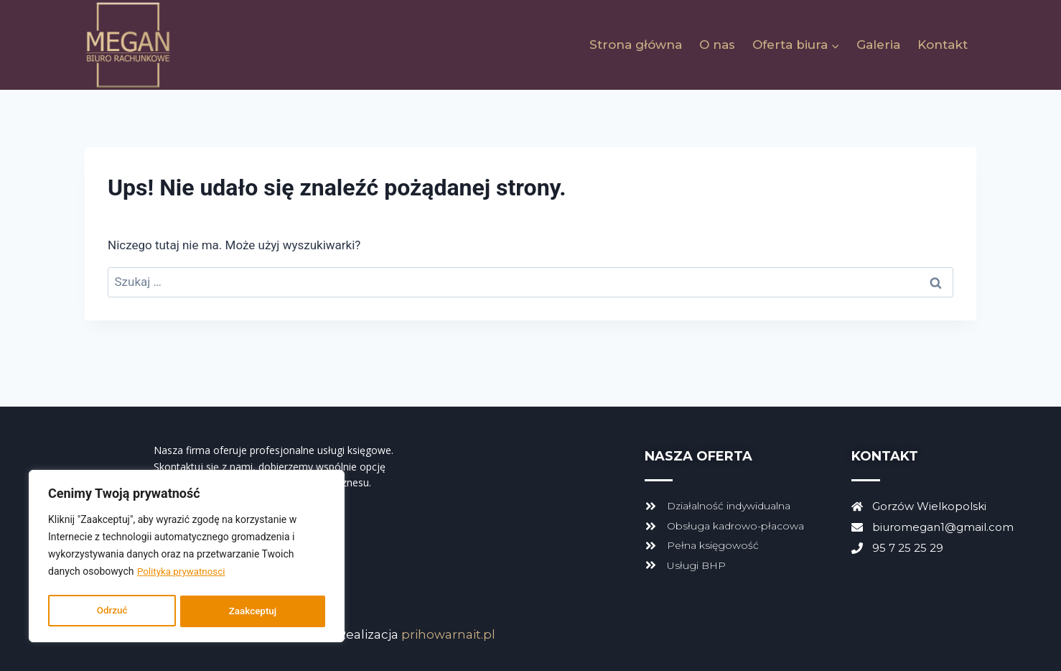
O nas (717, 44)
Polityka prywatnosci (183, 575)
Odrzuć (111, 611)
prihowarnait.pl (448, 634)
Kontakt (942, 44)
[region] (187, 558)
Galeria (878, 44)
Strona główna (635, 44)
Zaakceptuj (253, 611)
